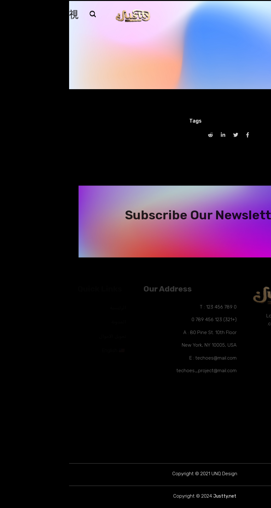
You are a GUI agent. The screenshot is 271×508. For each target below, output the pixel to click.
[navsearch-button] (27, 15)
